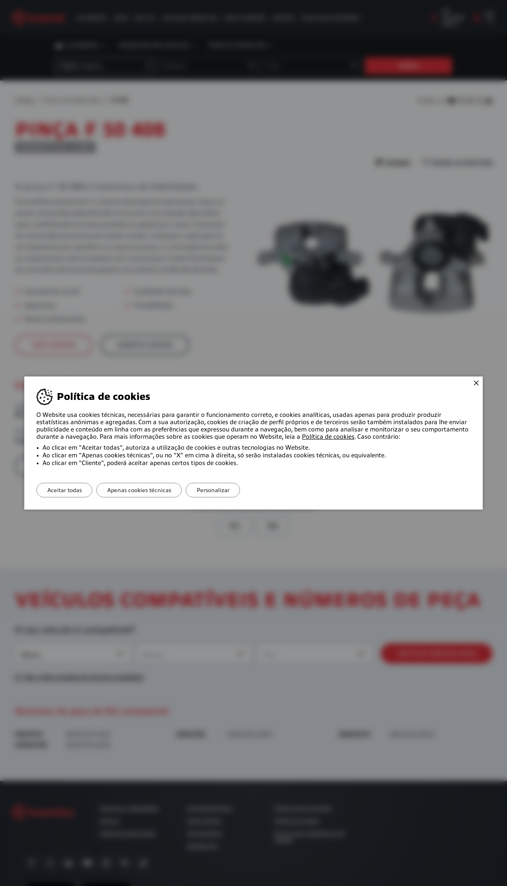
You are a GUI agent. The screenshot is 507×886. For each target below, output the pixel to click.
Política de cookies (328, 436)
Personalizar (222, 490)
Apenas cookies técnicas (144, 490)
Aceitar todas (66, 490)
